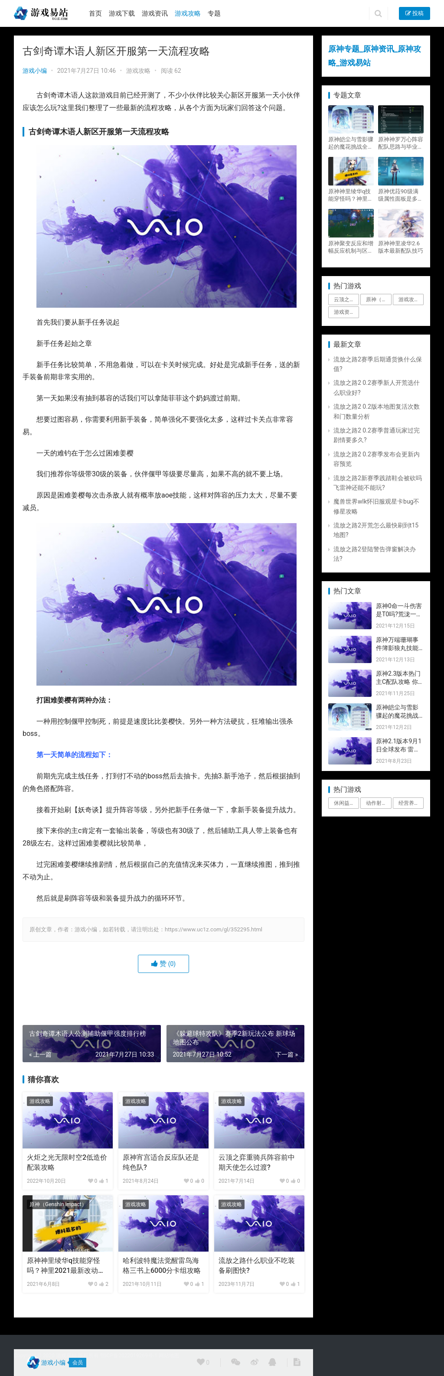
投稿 (414, 13)
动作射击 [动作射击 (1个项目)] (376, 803)
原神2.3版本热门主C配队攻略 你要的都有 (398, 682)
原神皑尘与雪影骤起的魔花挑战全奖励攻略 (350, 143)
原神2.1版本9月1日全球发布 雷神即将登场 (398, 749)
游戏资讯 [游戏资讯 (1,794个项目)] (344, 312)
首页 (95, 13)
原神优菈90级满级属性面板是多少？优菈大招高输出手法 (400, 195)
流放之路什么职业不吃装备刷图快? (257, 1265)
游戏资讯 (155, 13)
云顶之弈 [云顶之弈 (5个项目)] (344, 299)
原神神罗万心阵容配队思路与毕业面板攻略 (400, 143)
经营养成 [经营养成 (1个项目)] (408, 803)
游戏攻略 (188, 13)
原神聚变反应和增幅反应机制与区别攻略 (350, 247)
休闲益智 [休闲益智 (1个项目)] (344, 803)
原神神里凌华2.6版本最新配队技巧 (400, 247)
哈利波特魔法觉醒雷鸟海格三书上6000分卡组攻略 (162, 1265)
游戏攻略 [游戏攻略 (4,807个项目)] (408, 299)
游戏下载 (122, 13)
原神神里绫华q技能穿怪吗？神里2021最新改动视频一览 (66, 1265)
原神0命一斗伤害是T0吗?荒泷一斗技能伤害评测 (399, 614)
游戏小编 (35, 70)
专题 (214, 13)
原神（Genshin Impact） (58, 1204)
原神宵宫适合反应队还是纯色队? (161, 1162)
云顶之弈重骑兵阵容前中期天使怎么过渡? (257, 1162)
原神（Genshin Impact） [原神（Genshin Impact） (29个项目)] (378, 299)
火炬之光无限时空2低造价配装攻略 (67, 1162)
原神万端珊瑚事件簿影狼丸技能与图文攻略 (397, 648)
